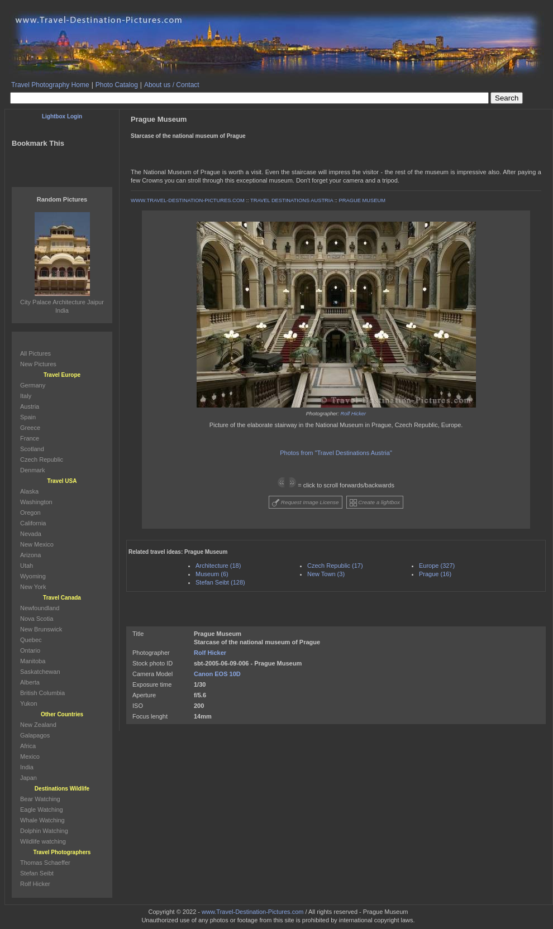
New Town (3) (326, 574)
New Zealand (38, 724)
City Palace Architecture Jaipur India (62, 302)
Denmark (32, 470)
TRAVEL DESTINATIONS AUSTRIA (291, 200)
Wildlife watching (43, 841)
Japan (28, 777)
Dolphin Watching (44, 830)
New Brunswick (41, 629)
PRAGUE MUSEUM (362, 200)
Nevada (30, 533)
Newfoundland (39, 608)
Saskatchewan (40, 671)
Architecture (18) (218, 565)
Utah (26, 565)
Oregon (30, 512)
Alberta (30, 682)
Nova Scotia (36, 618)
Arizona (30, 555)
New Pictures (38, 364)
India (27, 767)
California (33, 523)
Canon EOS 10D (217, 674)
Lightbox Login (62, 116)
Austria (29, 406)
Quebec (31, 639)
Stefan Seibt (37, 873)
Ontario (30, 650)
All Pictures (35, 353)
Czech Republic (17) (335, 565)
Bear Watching (40, 799)
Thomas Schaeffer (45, 862)
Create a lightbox (375, 502)
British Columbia (42, 692)
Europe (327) (437, 565)
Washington (36, 502)
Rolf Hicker (353, 413)
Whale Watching (42, 820)
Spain (28, 417)
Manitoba (32, 661)
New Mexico (37, 544)
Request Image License (305, 502)
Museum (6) (212, 574)
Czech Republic (41, 459)
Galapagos (35, 735)
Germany (32, 385)
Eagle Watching (41, 809)
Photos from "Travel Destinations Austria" (336, 452)
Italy (25, 395)
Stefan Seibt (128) (220, 582)
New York (33, 586)
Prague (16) (435, 574)
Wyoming (33, 576)
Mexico (30, 756)
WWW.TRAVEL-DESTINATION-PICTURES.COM (188, 200)
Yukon (28, 703)
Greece (30, 427)
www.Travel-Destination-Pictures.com (252, 911)
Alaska (29, 491)
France (29, 438)
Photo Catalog (117, 85)
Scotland (32, 449)
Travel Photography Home (50, 85)
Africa (28, 746)
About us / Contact (171, 85)
